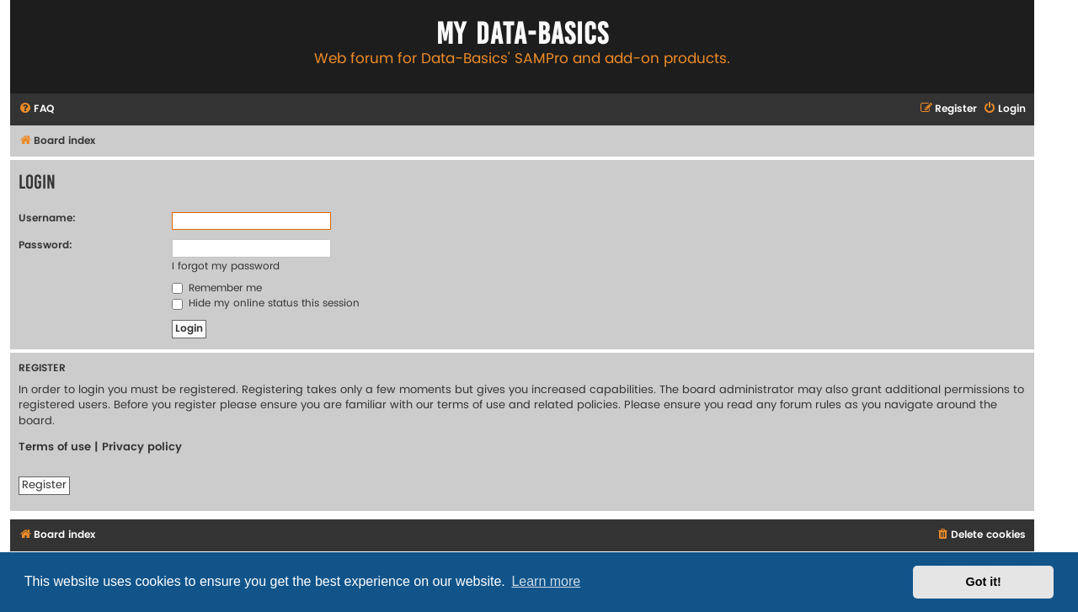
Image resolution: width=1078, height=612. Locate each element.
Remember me (217, 288)
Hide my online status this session (266, 303)
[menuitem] (36, 109)
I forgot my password (226, 266)
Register (44, 484)
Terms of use (55, 447)
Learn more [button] (545, 581)
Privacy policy (142, 447)
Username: (47, 218)
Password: (45, 245)
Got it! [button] (983, 581)
